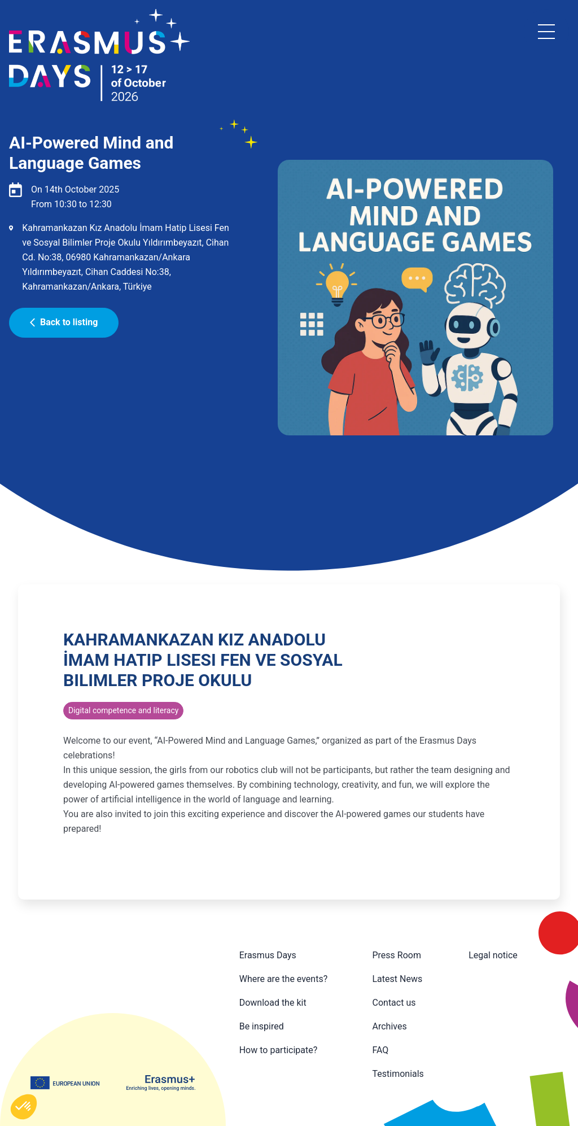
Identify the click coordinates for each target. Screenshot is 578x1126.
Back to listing (64, 322)
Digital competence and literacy (123, 710)
